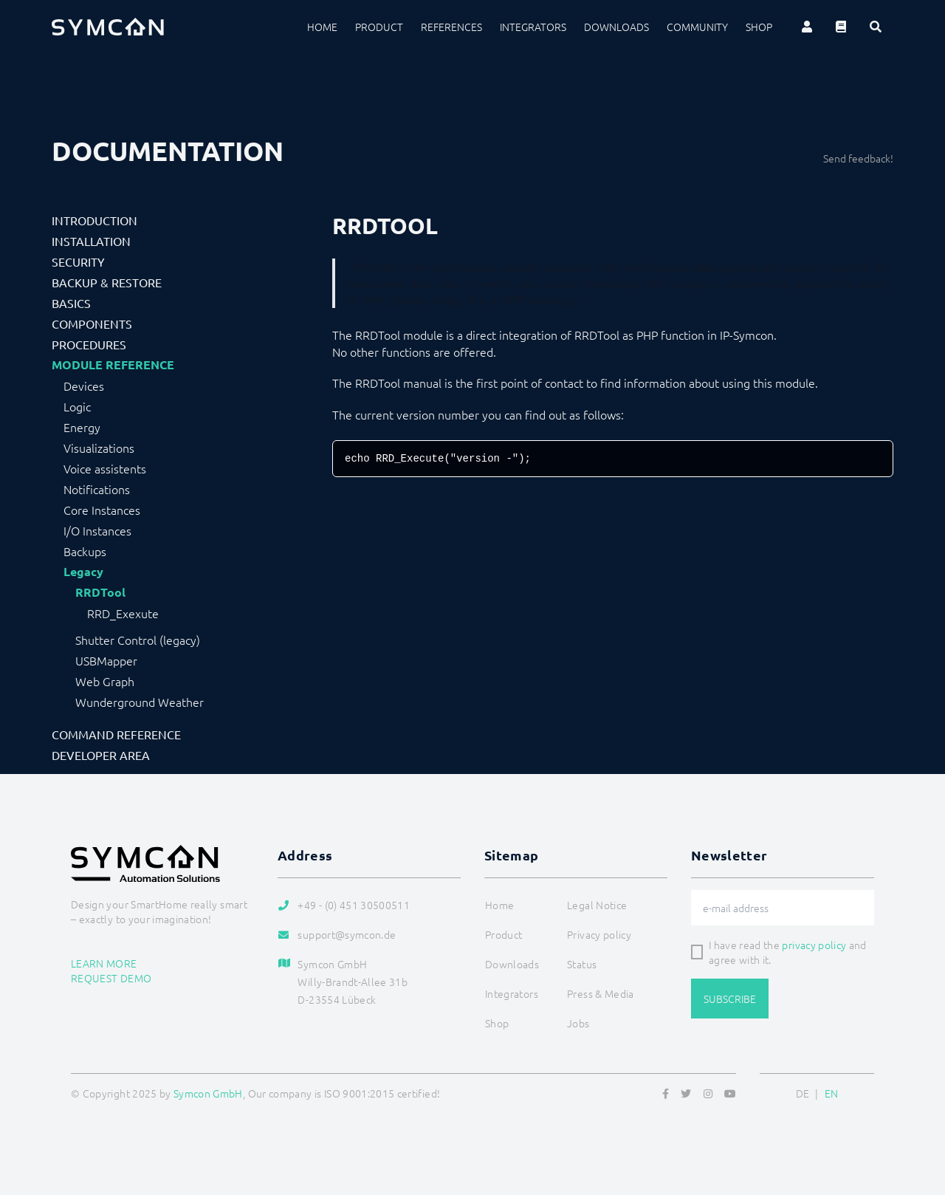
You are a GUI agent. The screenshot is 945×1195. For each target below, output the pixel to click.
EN (832, 1093)
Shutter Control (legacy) (137, 639)
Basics (71, 302)
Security (78, 261)
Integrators (533, 26)
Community (697, 26)
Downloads (616, 26)
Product (379, 26)
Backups (84, 551)
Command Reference (116, 734)
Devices (83, 385)
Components (92, 323)
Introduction (94, 220)
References (451, 26)
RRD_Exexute (123, 613)
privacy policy (814, 944)
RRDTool (100, 592)
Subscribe (730, 998)
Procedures (89, 344)
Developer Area (101, 754)
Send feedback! (858, 158)
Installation (91, 240)
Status (582, 963)
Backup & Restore (107, 282)
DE (803, 1093)
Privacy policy (599, 934)
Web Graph (104, 681)
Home (322, 26)
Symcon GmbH (208, 1093)
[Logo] (108, 26)
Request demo (111, 977)
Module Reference (113, 364)
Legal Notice (597, 904)
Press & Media (600, 993)
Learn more (104, 963)
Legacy (83, 571)
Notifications (96, 489)
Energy (81, 427)
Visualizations (98, 447)
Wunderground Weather (139, 701)
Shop (759, 26)
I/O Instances (97, 530)
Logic (77, 406)
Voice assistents (104, 468)
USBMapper (106, 660)
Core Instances (101, 509)
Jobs (578, 1023)
